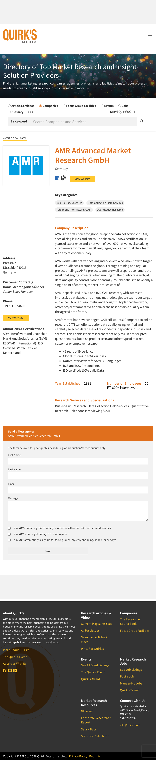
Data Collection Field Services (108, 406)
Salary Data (88, 729)
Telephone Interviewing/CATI (90, 411)
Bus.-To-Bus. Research (70, 406)
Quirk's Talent (129, 690)
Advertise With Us (14, 663)
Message (13, 498)
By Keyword (18, 121)
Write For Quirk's (92, 649)
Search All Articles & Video (94, 639)
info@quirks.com (130, 725)
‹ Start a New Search (15, 138)
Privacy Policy (78, 756)
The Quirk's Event (15, 657)
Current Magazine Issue (96, 624)
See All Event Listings (95, 665)
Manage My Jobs (131, 683)
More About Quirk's (16, 650)
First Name (14, 455)
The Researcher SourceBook (130, 621)
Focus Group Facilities (134, 631)
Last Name (14, 469)
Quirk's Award (90, 679)
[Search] (84, 121)
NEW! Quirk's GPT (122, 111)
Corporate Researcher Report (96, 720)
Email (11, 484)
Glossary (87, 711)
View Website (82, 179)
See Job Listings (131, 669)
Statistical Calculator (95, 736)
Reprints (95, 756)
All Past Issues (90, 630)
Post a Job (127, 676)
